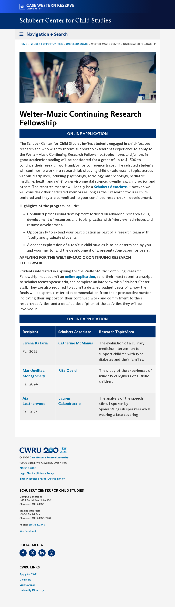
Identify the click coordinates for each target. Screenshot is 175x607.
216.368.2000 (27, 468)
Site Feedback (28, 531)
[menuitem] (87, 574)
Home (23, 44)
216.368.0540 (37, 524)
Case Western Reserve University (49, 457)
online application (80, 276)
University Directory (31, 590)
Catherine (66, 343)
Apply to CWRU (29, 574)
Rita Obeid (67, 370)
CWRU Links (29, 567)
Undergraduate (77, 44)
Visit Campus (27, 585)
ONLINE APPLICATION (87, 133)
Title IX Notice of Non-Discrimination (42, 478)
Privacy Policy (45, 473)
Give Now (25, 579)
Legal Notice (27, 473)
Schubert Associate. (110, 187)
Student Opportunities (46, 44)
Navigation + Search (42, 35)
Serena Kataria (35, 343)
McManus (84, 343)
